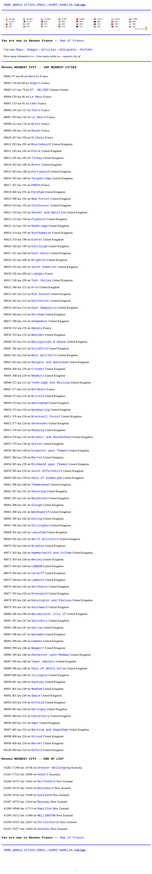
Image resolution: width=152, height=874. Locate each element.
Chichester (40, 205)
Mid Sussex (40, 294)
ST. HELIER (39, 90)
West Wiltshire (44, 355)
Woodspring (40, 410)
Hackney (37, 682)
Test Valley (41, 280)
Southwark (39, 607)
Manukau (43, 802)
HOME (7, 5)
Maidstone (39, 498)
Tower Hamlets (43, 661)
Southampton (41, 233)
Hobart (42, 774)
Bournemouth (41, 144)
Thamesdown (40, 485)
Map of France (72, 41)
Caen (33, 103)
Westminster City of (48, 614)
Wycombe (37, 634)
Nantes (33, 76)
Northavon (39, 587)
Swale (35, 695)
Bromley (37, 546)
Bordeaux (38, 389)
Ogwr (35, 723)
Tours (35, 110)
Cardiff (37, 573)
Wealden (37, 335)
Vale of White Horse (48, 668)
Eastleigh (39, 246)
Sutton (36, 444)
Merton (36, 457)
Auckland (44, 795)
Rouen (35, 131)
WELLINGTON (46, 815)
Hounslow (38, 491)
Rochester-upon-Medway (50, 655)
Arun (35, 287)
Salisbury (39, 621)
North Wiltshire (45, 539)
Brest (35, 124)
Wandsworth (40, 512)
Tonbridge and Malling (50, 383)
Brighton (38, 260)
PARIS (35, 185)
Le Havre (38, 117)
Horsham (37, 314)
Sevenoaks (39, 423)
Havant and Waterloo (48, 212)
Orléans (37, 137)
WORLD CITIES (24, 5)
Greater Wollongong (53, 768)
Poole (35, 151)
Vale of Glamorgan (46, 478)
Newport (37, 648)
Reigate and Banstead (49, 362)
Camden (36, 641)
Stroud (36, 736)
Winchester (40, 301)
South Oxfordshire (46, 471)
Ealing (36, 519)
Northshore (46, 781)
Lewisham (38, 532)
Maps (20, 50)
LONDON (36, 566)
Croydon (37, 369)
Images (32, 50)
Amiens (36, 328)
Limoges (37, 274)
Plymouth (38, 219)
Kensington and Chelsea (51, 600)
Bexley (36, 559)
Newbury (37, 376)
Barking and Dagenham (49, 730)
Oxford (36, 750)
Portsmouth (40, 172)
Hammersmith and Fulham (51, 553)
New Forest (40, 199)
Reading (37, 430)
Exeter (36, 239)
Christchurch (48, 822)
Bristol (37, 396)
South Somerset (44, 267)
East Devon (40, 253)
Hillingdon (40, 525)
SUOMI (53, 5)
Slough (36, 505)
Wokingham (39, 403)
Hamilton (44, 808)
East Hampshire (44, 308)
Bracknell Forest (45, 416)
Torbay (36, 158)
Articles (49, 50)
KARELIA (66, 5)
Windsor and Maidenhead (51, 437)
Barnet (36, 743)
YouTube (86, 50)
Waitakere (45, 788)
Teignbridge (41, 178)
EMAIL (41, 5)
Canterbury (40, 716)
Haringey (38, 709)
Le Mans (36, 97)
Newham (36, 689)
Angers (35, 83)
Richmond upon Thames (49, 464)
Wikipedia (68, 50)
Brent (35, 165)
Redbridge (39, 226)
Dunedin (43, 829)
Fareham (37, 192)
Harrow (36, 628)
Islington (39, 675)
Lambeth (37, 580)
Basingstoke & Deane (48, 342)
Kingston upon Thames (49, 450)
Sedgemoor (39, 321)
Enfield (37, 702)
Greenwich (39, 593)
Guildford (39, 348)
